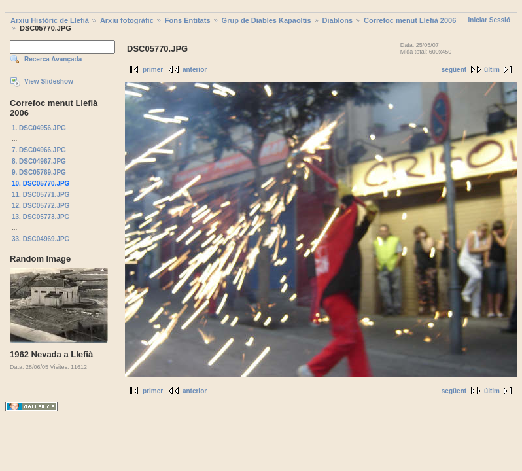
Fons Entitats (188, 20)
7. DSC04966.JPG (39, 150)
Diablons (337, 20)
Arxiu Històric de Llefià (49, 20)
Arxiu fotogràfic (127, 20)
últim (492, 69)
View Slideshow (48, 81)
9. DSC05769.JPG (39, 172)
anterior (195, 69)
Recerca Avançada (53, 59)
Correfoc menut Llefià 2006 (410, 20)
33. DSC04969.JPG (40, 239)
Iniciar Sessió (489, 20)
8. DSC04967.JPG (39, 161)
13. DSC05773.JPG (40, 216)
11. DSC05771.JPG (40, 194)
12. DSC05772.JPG (40, 205)
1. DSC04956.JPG (39, 127)
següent (454, 69)
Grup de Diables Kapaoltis (266, 20)
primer (153, 69)
